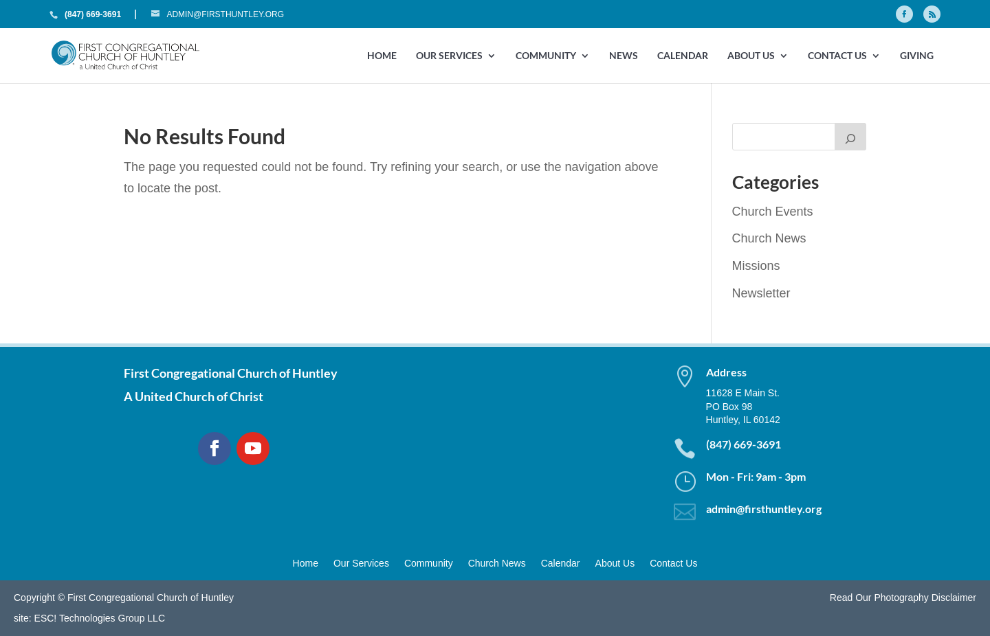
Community (546, 56)
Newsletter (761, 293)
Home (382, 56)
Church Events (772, 211)
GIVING (917, 56)
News (623, 56)
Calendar (682, 56)
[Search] (850, 136)
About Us (751, 56)
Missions (756, 266)
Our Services (449, 56)
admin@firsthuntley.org (764, 508)
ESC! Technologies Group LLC (99, 618)
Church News (769, 238)
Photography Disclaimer (925, 597)
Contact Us (837, 56)
